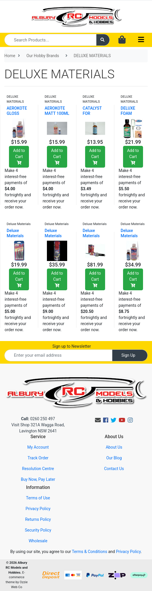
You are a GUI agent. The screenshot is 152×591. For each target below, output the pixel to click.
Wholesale (38, 541)
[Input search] (50, 40)
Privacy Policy (37, 508)
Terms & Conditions (89, 551)
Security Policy (38, 530)
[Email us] (98, 420)
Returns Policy (38, 519)
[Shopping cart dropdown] (122, 40)
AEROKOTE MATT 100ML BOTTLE (57, 113)
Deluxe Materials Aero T (15, 235)
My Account (38, 447)
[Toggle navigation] (141, 40)
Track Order (38, 458)
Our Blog (114, 458)
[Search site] (103, 40)
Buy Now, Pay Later (38, 479)
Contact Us (114, 468)
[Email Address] (58, 355)
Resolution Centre (38, 468)
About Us (114, 447)
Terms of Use (38, 498)
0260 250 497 (38, 418)
